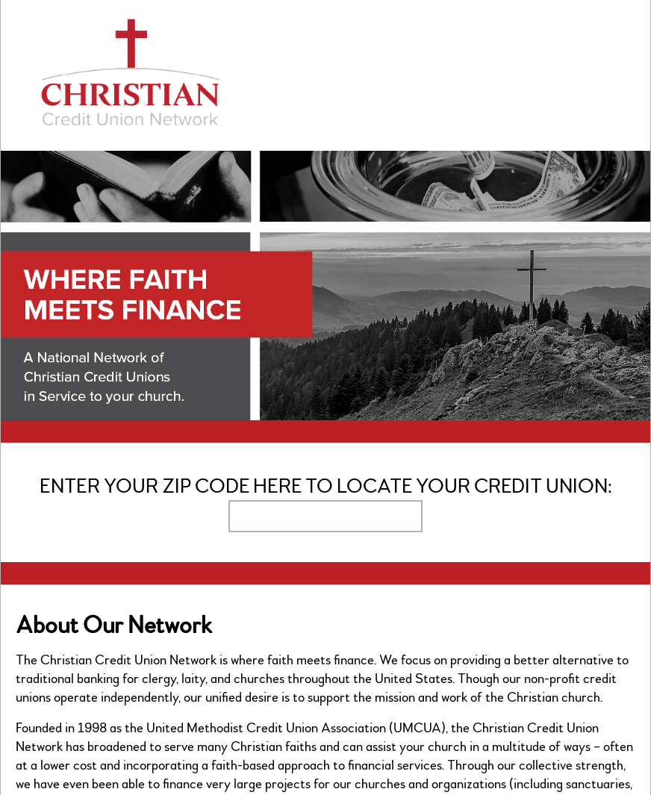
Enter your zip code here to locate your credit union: (326, 486)
